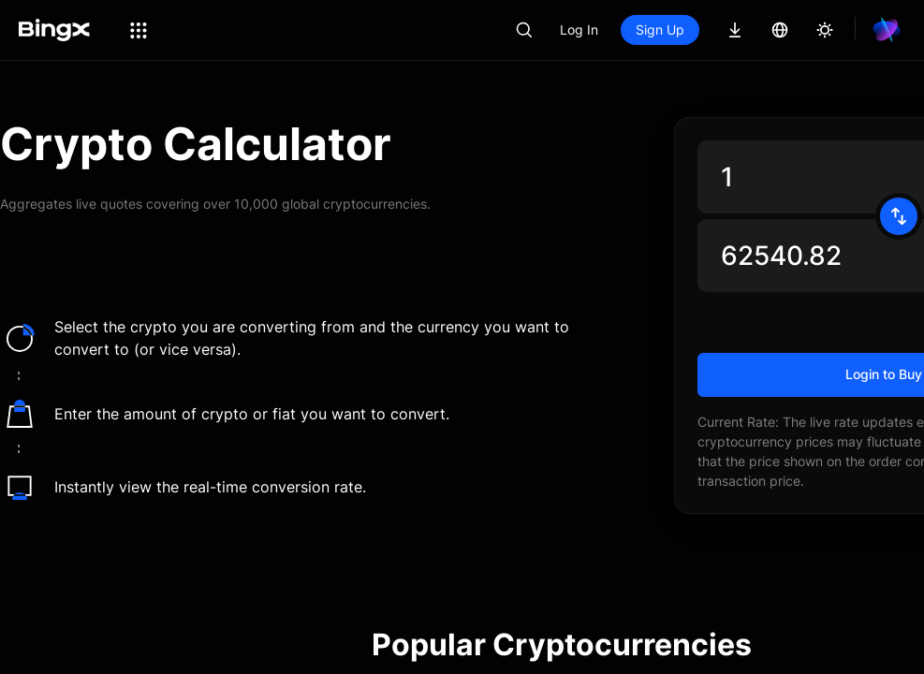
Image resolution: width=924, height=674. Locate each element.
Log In (642, 29)
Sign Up (723, 29)
